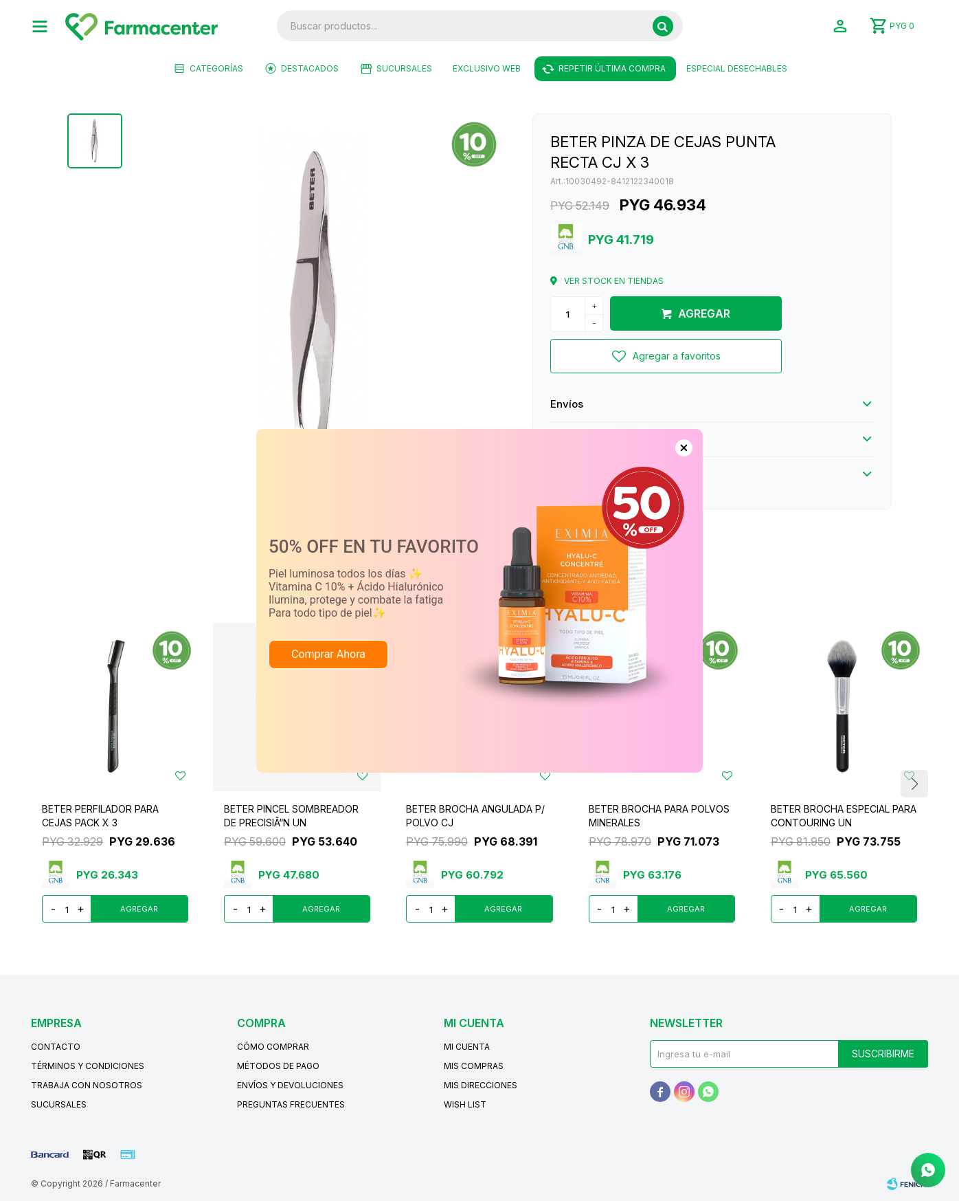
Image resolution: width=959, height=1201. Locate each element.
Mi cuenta (467, 1047)
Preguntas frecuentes (291, 1104)
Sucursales (404, 68)
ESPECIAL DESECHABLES (736, 68)
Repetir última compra (612, 68)
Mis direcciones (480, 1085)
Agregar (704, 313)
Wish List (465, 1104)
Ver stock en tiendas (614, 281)
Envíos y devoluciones (290, 1085)
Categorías (216, 68)
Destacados (310, 68)
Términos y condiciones (87, 1066)
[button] (663, 26)
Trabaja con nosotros (86, 1085)
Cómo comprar (273, 1047)
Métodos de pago (278, 1066)
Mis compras (474, 1066)
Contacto (55, 1047)
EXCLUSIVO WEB (487, 68)
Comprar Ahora (328, 621)
